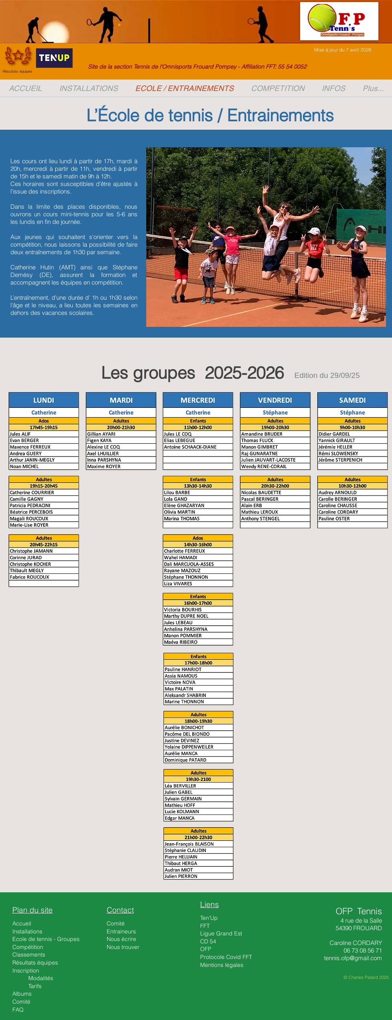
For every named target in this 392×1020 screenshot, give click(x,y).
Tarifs (35, 986)
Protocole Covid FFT (226, 957)
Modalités (40, 978)
